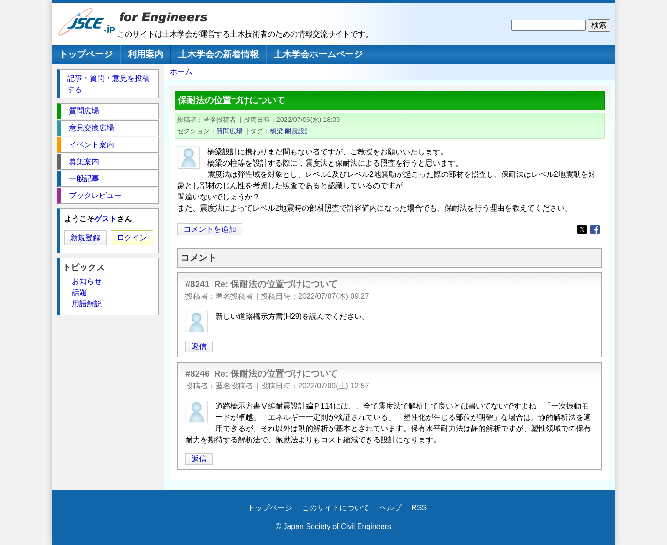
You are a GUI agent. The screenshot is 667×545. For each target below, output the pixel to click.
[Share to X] (582, 229)
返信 (199, 346)
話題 (79, 292)
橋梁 (276, 131)
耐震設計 (298, 131)
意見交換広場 (91, 128)
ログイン (132, 238)
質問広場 (229, 131)
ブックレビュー (95, 195)
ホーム (181, 72)
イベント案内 (91, 145)
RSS (419, 508)
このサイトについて (335, 508)
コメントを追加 (210, 229)
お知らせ (87, 281)
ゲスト (105, 219)
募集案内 (84, 162)
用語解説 (87, 304)
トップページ (86, 54)
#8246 (197, 373)
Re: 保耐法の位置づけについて (275, 284)
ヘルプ (390, 508)
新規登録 (85, 238)
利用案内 (145, 54)
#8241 (197, 284)
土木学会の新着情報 (218, 54)
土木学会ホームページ (318, 54)
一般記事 (84, 178)
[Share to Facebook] (595, 229)
